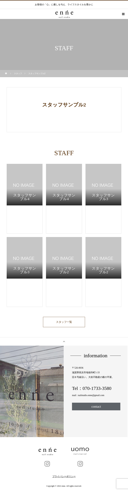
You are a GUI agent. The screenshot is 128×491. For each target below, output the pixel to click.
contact (96, 406)
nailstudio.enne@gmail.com (91, 395)
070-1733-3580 (97, 388)
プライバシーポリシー (64, 476)
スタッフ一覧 (64, 322)
